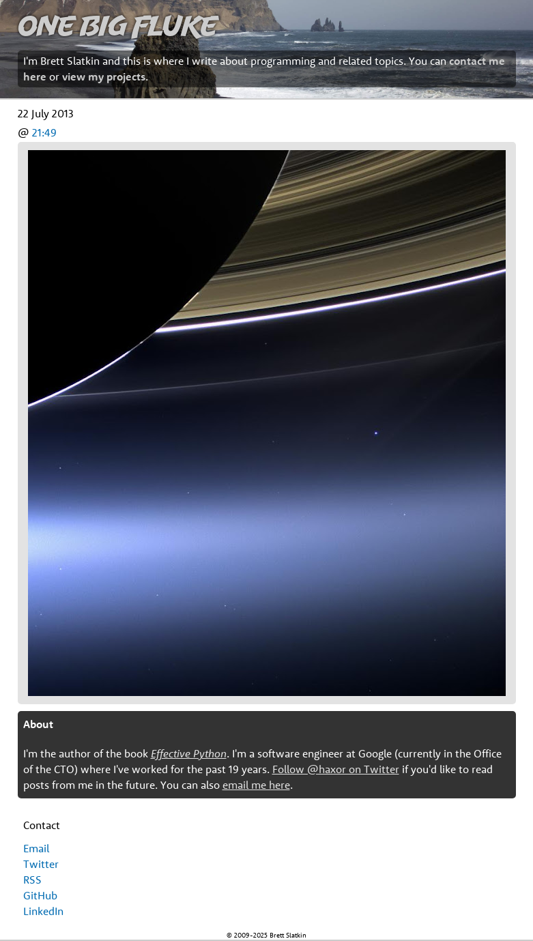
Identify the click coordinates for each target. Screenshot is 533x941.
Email (36, 848)
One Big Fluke (117, 25)
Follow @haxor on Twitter (335, 769)
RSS (32, 879)
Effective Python (189, 753)
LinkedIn (43, 911)
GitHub (40, 895)
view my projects (103, 76)
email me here (256, 785)
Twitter (41, 864)
